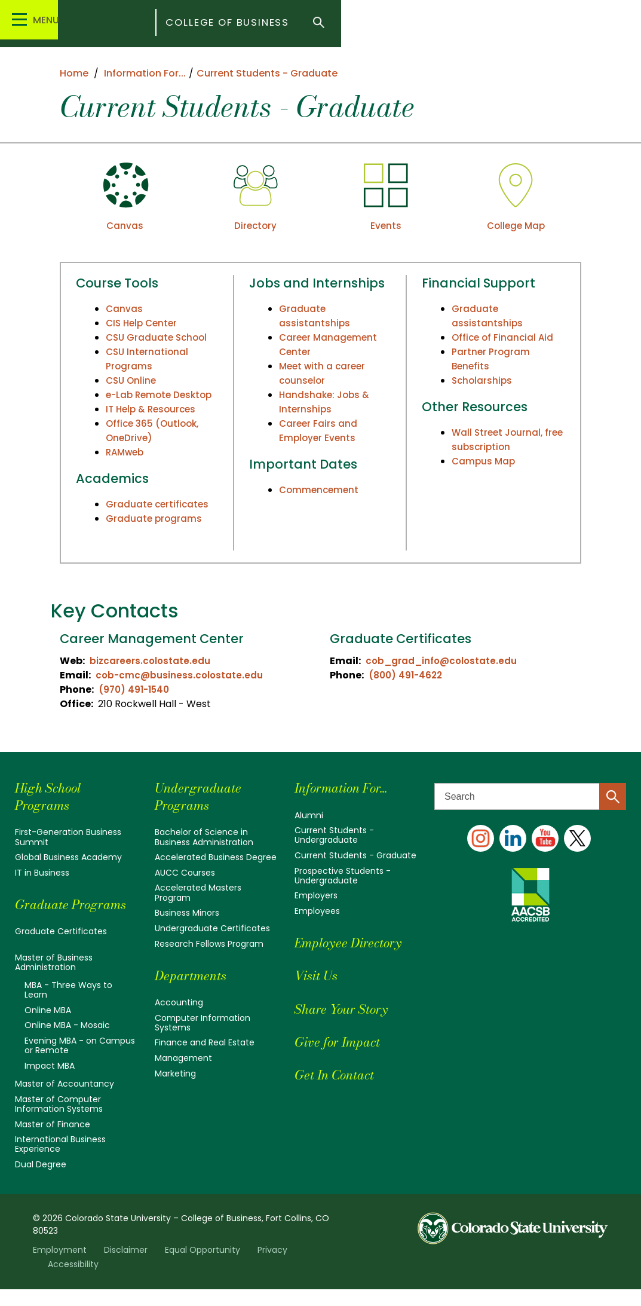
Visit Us (319, 975)
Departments (195, 975)
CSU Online (132, 380)
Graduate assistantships (315, 316)
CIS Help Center (144, 323)
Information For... (349, 787)
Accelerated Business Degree (216, 857)
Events (385, 226)
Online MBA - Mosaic (67, 1042)
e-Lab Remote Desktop (140, 402)
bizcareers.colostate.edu (151, 661)
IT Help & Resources (153, 423)
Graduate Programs (45, 912)
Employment (60, 1267)
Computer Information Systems (202, 1022)
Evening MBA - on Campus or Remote (79, 1062)
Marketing (175, 1073)
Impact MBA (49, 1082)
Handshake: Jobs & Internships (326, 402)
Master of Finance (52, 1140)
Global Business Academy (68, 857)
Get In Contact (340, 1074)
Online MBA (47, 1027)
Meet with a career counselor (324, 373)
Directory (255, 226)
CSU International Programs (148, 359)
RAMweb (126, 466)
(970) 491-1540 (136, 689)
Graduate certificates (158, 518)
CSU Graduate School (158, 337)
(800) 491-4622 (407, 675)
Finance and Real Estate (204, 1042)
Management (183, 1057)
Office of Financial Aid (504, 337)
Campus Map (484, 461)
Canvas (125, 226)
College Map (516, 226)
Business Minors (187, 913)
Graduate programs (155, 533)
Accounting (179, 1002)
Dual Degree (40, 1181)
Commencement (320, 490)
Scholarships (483, 380)
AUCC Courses (185, 873)
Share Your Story (347, 1008)
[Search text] (530, 796)
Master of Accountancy (64, 1100)
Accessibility (73, 1281)
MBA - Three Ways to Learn (68, 1006)
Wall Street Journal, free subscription (499, 440)
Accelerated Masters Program (198, 892)
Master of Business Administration (54, 979)
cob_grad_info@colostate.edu (444, 661)
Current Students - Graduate (355, 855)
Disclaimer (126, 1267)
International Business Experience (60, 1161)
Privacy (272, 1267)
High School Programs (52, 796)
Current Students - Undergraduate (334, 835)
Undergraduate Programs (203, 796)
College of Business (305, 24)
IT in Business (42, 873)
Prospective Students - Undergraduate (343, 875)
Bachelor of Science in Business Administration (204, 837)
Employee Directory (355, 942)
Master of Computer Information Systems (59, 1120)
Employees (317, 911)
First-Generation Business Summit (68, 837)
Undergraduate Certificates (212, 928)
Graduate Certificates (61, 949)
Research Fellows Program (209, 943)
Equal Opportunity (202, 1267)
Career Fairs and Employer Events (319, 431)
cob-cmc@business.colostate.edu (181, 675)
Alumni (309, 815)
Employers (316, 895)
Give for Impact (343, 1041)
